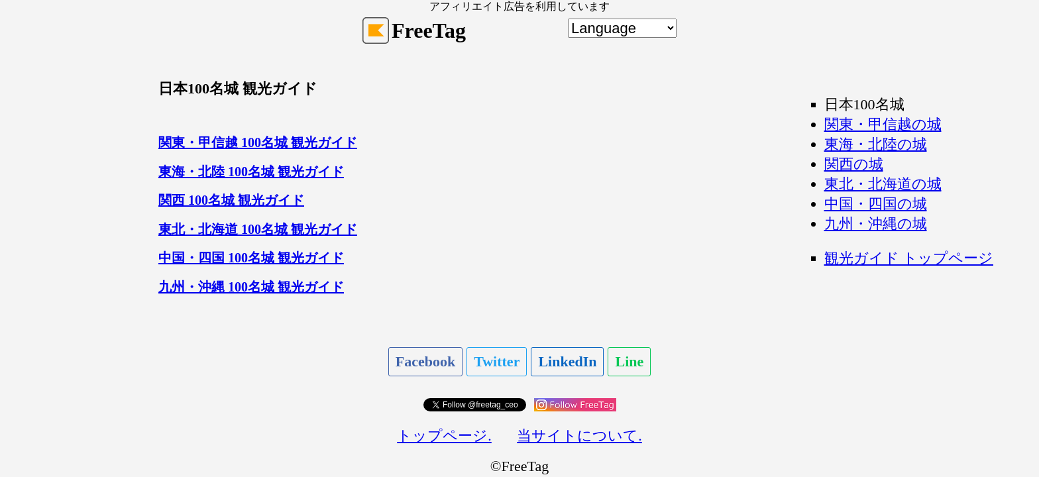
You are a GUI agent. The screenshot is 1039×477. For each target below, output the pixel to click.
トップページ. (444, 435)
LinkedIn (567, 361)
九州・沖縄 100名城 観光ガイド (251, 287)
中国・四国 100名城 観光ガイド (251, 257)
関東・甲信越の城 (883, 124)
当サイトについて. (579, 435)
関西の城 (853, 164)
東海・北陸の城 (875, 144)
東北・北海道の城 (883, 184)
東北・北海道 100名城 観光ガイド (257, 229)
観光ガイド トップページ (909, 258)
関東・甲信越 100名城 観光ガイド (257, 142)
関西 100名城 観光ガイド (231, 200)
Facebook (425, 361)
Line (629, 361)
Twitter (497, 361)
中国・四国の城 (875, 203)
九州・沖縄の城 (875, 223)
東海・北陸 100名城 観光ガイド (251, 171)
